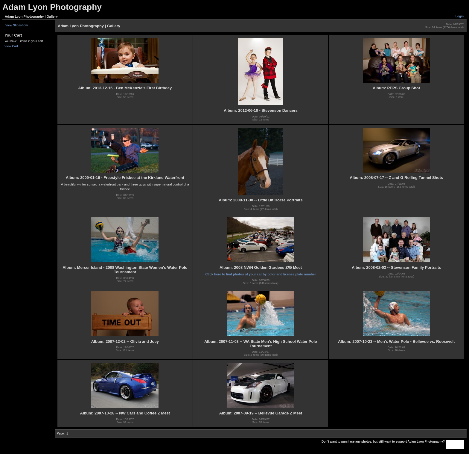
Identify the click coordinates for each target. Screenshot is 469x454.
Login (460, 16)
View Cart (11, 46)
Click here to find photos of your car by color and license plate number (260, 274)
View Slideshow (16, 25)
